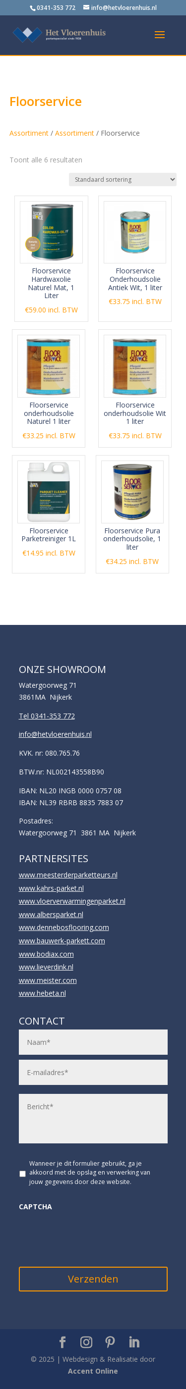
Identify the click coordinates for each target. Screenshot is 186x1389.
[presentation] (94, 1236)
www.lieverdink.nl (46, 967)
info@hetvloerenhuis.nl (55, 734)
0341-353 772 (56, 7)
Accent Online (93, 1371)
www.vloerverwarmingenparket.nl (72, 901)
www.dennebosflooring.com (64, 927)
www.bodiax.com (46, 954)
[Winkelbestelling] (123, 179)
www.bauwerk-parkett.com (62, 940)
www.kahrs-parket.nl (51, 888)
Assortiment (29, 133)
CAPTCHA (35, 1206)
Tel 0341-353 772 (47, 715)
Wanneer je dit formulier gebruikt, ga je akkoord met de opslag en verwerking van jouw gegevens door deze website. (89, 1172)
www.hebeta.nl (42, 993)
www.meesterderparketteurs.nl (68, 874)
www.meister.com (48, 980)
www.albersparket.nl (51, 914)
